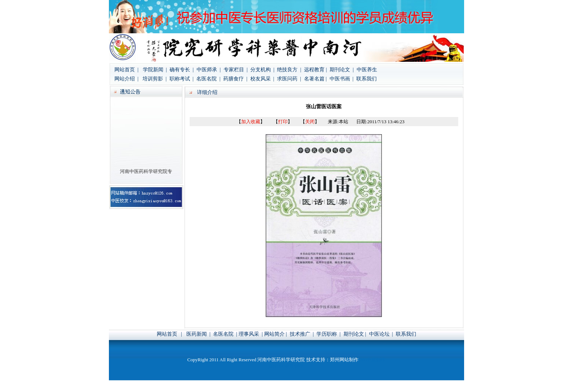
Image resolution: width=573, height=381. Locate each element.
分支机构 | (263, 69)
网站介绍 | (127, 79)
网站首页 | (126, 69)
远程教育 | (315, 69)
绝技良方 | (289, 69)
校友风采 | (263, 79)
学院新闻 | (155, 69)
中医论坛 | (381, 334)
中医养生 (367, 69)
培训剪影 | (155, 79)
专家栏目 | (236, 69)
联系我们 (366, 79)
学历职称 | (328, 334)
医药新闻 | (199, 334)
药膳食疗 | (235, 79)
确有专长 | (182, 69)
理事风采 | (251, 334)
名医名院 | (208, 79)
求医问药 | (289, 79)
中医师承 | (209, 69)
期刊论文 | (341, 69)
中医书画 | (340, 79)
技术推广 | (302, 334)
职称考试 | (182, 79)
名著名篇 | (315, 79)
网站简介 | (276, 334)
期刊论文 (354, 334)
